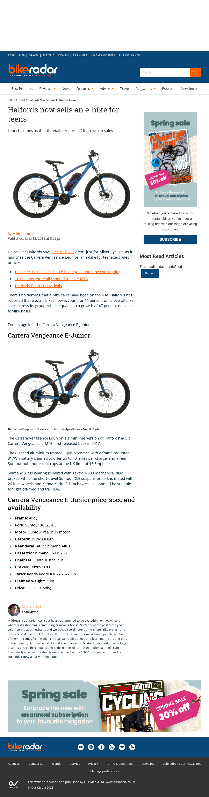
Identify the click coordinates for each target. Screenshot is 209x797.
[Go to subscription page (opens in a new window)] (170, 206)
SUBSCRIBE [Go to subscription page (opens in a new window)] (170, 239)
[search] (195, 72)
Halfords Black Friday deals (38, 285)
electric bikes (63, 251)
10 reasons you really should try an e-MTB (51, 278)
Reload (150, 273)
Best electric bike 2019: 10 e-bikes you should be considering (67, 271)
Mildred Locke (32, 606)
